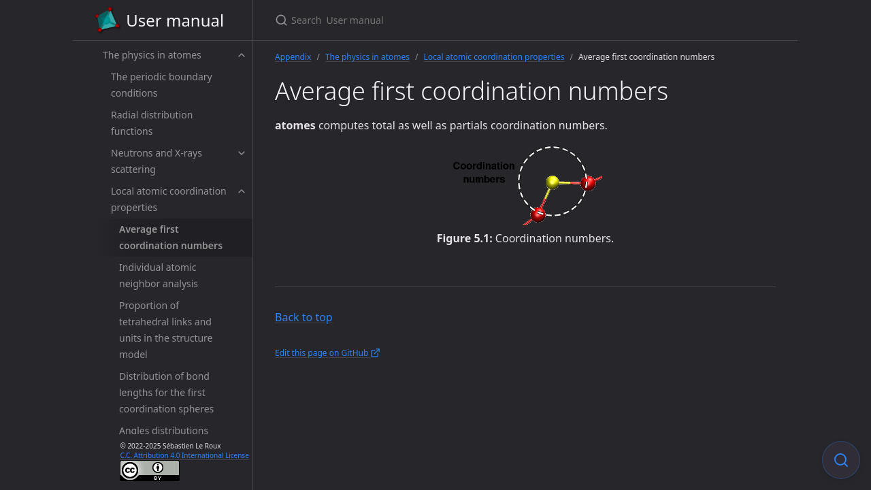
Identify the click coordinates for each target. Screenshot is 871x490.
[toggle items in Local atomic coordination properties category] (241, 191)
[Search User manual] (435, 20)
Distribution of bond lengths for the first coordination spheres (166, 392)
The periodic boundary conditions (161, 84)
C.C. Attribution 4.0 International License (184, 455)
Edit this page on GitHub (327, 353)
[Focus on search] (841, 460)
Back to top (304, 317)
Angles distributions (163, 430)
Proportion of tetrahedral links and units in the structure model (165, 330)
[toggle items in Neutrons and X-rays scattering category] (241, 153)
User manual (159, 20)
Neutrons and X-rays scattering (156, 161)
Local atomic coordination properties (169, 199)
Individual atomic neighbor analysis (158, 275)
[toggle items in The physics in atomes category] (241, 55)
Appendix (293, 57)
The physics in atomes (152, 54)
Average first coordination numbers (171, 237)
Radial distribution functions (152, 122)
